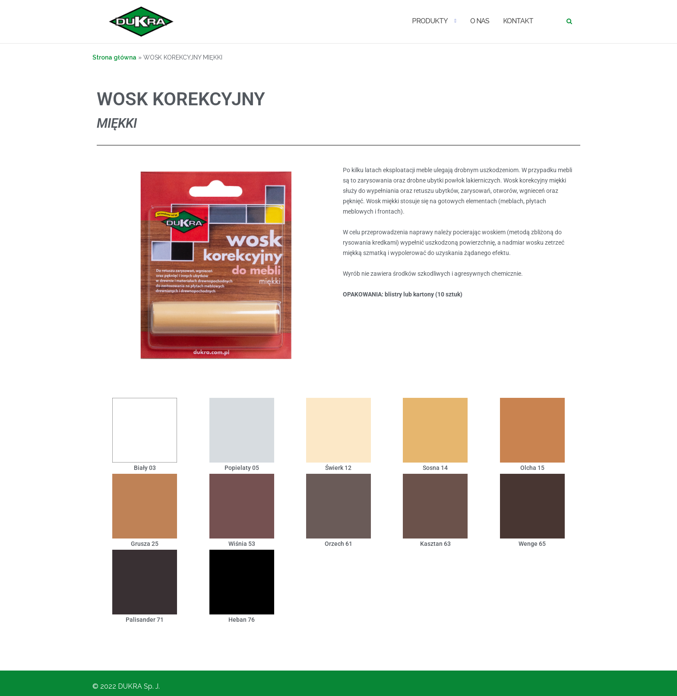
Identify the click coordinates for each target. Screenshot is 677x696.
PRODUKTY (430, 21)
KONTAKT (518, 21)
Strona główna (114, 57)
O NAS (479, 21)
